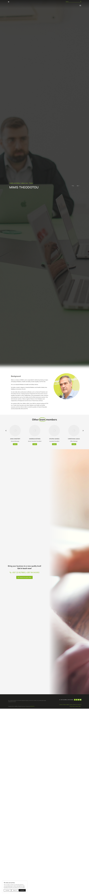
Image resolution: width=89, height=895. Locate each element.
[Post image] (15, 430)
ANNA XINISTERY (15, 438)
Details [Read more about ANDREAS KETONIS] (34, 444)
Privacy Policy (72, 706)
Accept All (22, 890)
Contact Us (79, 704)
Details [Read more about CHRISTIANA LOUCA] (74, 444)
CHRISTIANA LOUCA (74, 438)
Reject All (15, 890)
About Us (75, 704)
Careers (71, 704)
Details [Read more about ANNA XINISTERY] (15, 444)
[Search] (80, 1)
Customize (7, 890)
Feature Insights (66, 704)
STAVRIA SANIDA (54, 438)
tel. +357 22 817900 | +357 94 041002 (66, 699)
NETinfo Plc (32, 706)
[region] (14, 887)
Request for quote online (24, 577)
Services (60, 704)
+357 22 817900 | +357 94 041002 (25, 572)
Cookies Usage (78, 706)
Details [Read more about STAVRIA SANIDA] (54, 444)
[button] (8, 2)
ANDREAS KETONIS (34, 438)
